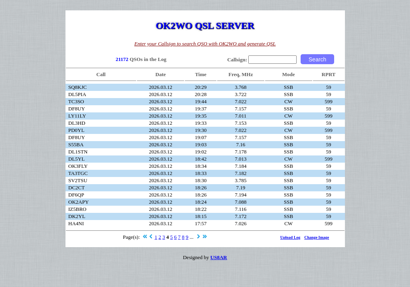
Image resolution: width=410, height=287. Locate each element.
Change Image (316, 237)
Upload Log (290, 237)
